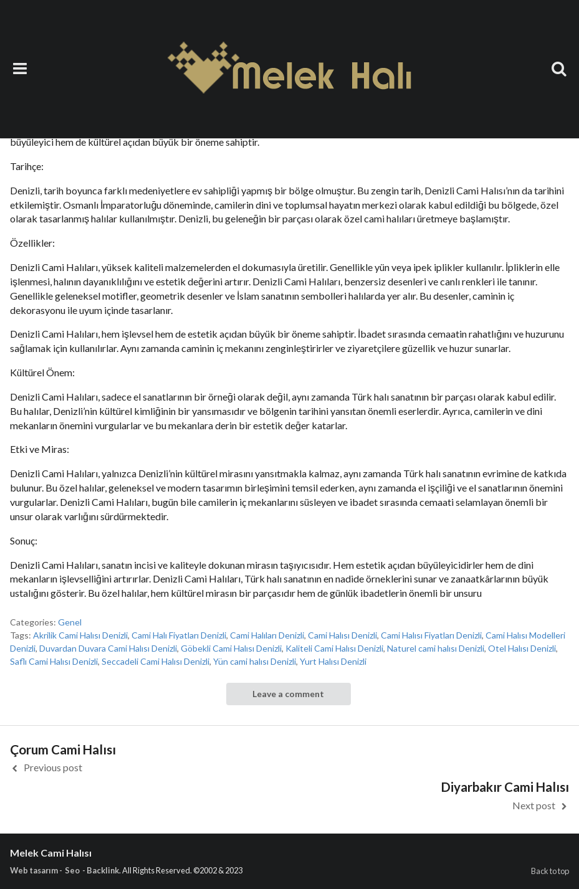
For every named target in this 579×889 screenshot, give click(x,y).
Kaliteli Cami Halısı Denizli (334, 648)
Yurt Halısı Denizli (333, 661)
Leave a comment (288, 693)
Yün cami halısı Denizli (254, 661)
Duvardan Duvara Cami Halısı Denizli (108, 648)
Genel (70, 622)
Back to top (550, 871)
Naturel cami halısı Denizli (435, 648)
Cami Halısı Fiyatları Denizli (431, 635)
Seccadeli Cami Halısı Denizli (155, 661)
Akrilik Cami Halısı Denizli (80, 635)
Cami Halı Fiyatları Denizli (179, 635)
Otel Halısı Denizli (522, 648)
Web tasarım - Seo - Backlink (64, 870)
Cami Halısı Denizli (342, 635)
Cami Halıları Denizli (267, 635)
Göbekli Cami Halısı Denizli (231, 648)
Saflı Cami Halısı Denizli (54, 661)
